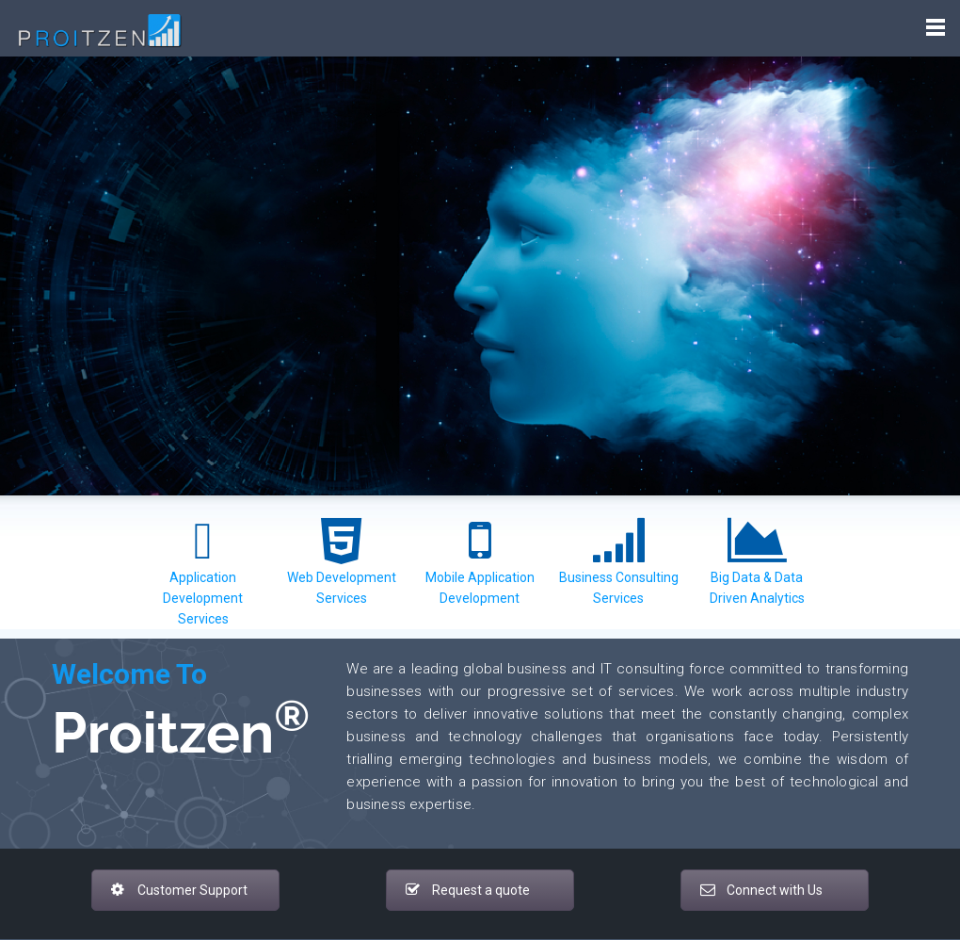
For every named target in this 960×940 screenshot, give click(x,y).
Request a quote (468, 890)
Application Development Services (203, 598)
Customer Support (179, 890)
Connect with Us (761, 890)
